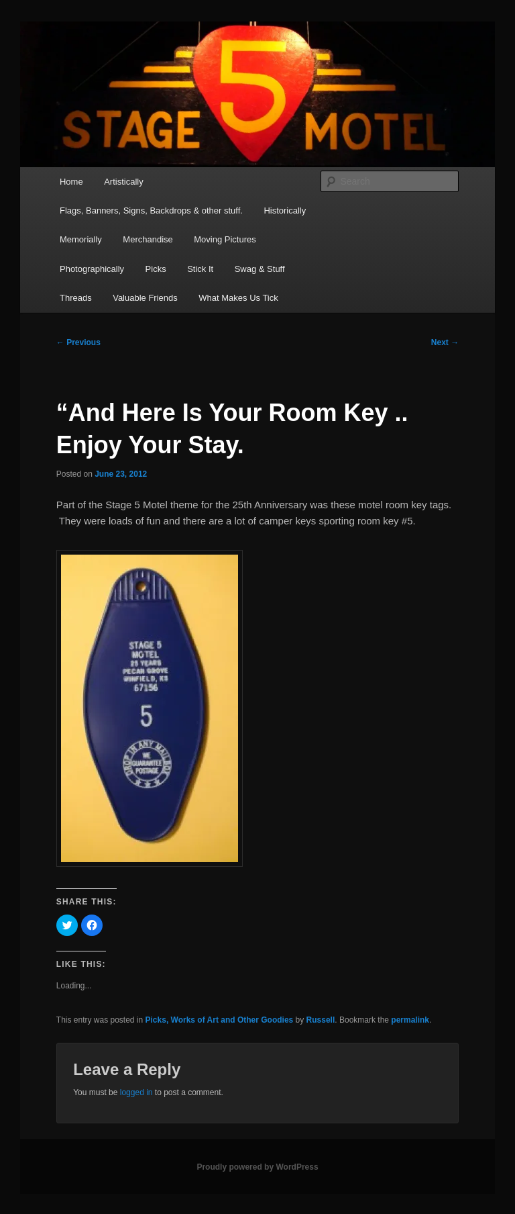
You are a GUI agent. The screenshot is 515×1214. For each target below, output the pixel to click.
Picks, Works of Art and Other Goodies (220, 1020)
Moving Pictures (224, 239)
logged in (136, 1092)
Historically (285, 210)
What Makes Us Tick (238, 298)
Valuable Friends (145, 298)
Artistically (124, 182)
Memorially (81, 239)
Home (71, 182)
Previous (78, 342)
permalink (410, 1020)
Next (445, 342)
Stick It (200, 269)
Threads (76, 298)
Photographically (92, 269)
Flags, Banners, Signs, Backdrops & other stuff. (151, 210)
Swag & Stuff (260, 269)
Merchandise (147, 239)
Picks (156, 269)
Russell (320, 1020)
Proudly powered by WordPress (257, 1167)
